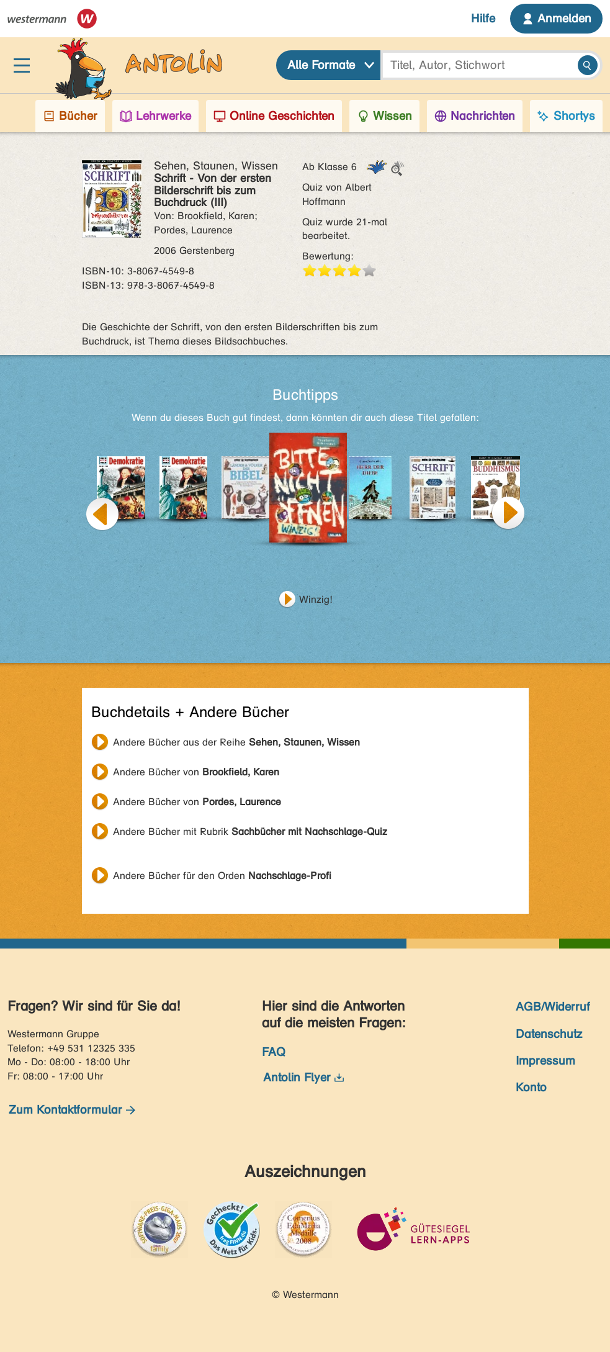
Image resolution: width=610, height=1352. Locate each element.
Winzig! (316, 599)
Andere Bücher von (196, 772)
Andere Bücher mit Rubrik (250, 831)
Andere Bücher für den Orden (222, 875)
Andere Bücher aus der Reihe (236, 742)
